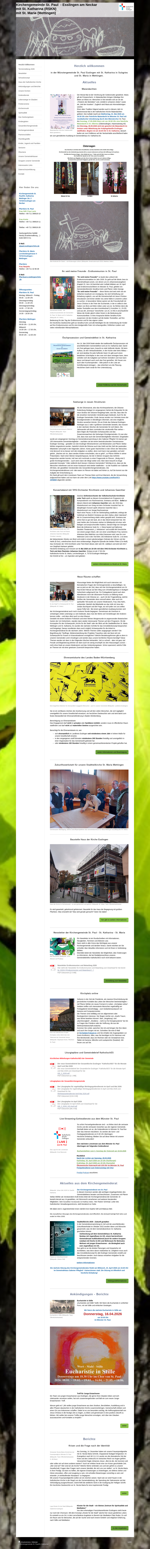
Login (130, 1542)
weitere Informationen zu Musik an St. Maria (110, 564)
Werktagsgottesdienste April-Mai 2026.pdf (73, 1094)
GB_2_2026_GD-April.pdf (67, 1106)
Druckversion (24, 1542)
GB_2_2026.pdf (63, 1073)
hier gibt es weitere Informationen (114, 920)
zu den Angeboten (120, 1528)
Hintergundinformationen (117, 1281)
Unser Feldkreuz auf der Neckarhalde (112, 385)
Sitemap (35, 1542)
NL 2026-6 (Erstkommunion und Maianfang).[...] (75, 970)
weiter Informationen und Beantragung (112, 752)
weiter (124, 1426)
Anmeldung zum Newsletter (116, 981)
